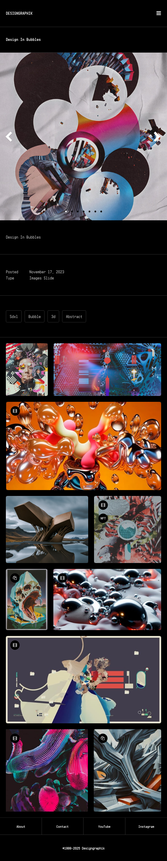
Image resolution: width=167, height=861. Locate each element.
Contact (62, 826)
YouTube (104, 826)
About (20, 826)
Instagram (146, 826)
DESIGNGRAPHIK (19, 12)
